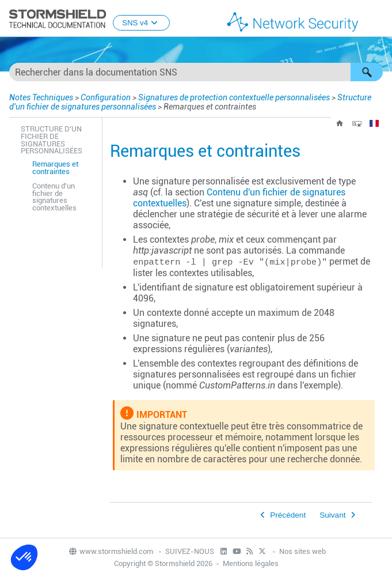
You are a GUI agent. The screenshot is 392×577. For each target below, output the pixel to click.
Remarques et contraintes (55, 168)
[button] (367, 72)
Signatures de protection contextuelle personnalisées (234, 97)
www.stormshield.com (110, 551)
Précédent (288, 515)
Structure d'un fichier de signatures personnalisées (51, 140)
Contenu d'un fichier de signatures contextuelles (54, 197)
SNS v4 (141, 22)
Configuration (106, 97)
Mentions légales (251, 563)
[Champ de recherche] (196, 72)
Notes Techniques (41, 97)
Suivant (332, 515)
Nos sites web (302, 551)
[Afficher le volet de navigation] (378, 19)
